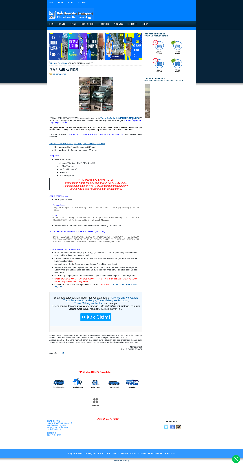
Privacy (60, 2)
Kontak (73, 24)
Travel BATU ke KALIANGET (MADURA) (119, 118)
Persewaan (118, 24)
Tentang (61, 24)
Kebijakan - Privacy (121, 461)
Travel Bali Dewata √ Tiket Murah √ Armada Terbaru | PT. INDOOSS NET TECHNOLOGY (138, 453)
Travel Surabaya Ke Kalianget (79, 300)
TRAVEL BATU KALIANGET (63, 69)
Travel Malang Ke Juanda (123, 297)
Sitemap (70, 2)
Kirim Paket (132, 24)
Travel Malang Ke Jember (88, 303)
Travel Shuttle (87, 24)
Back (51, 2)
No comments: (59, 74)
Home (51, 24)
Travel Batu (62, 63)
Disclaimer (82, 2)
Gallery (144, 24)
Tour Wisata (103, 24)
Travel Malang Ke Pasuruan (112, 300)
